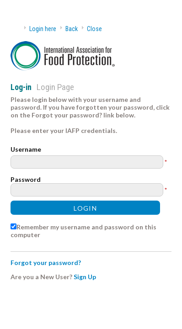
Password (26, 179)
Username (26, 149)
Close (94, 28)
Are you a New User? (41, 277)
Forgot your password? (46, 262)
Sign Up (85, 277)
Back (71, 28)
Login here (42, 28)
